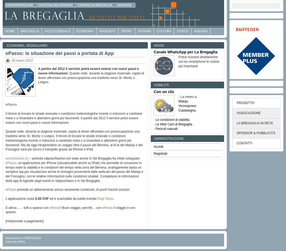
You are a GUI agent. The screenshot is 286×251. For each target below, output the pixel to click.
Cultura (164, 31)
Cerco (182, 31)
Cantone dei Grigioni (57, 5)
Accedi (158, 147)
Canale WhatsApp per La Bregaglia (185, 52)
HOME (10, 31)
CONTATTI (244, 143)
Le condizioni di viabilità (172, 120)
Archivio (125, 5)
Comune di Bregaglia (96, 5)
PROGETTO (246, 103)
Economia (15, 45)
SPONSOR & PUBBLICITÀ (256, 133)
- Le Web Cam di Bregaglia (173, 124)
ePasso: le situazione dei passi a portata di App (60, 53)
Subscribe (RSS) (15, 241)
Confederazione (21, 5)
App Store (106, 199)
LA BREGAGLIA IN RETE (255, 123)
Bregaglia (30, 31)
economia (85, 31)
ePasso (11, 104)
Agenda (201, 31)
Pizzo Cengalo (57, 31)
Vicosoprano (187, 106)
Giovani (144, 31)
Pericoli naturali (166, 129)
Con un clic (164, 92)
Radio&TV (107, 31)
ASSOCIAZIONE (249, 113)
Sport (126, 31)
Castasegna (187, 110)
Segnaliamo (36, 45)
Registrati (160, 154)
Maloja (183, 101)
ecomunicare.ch (17, 158)
